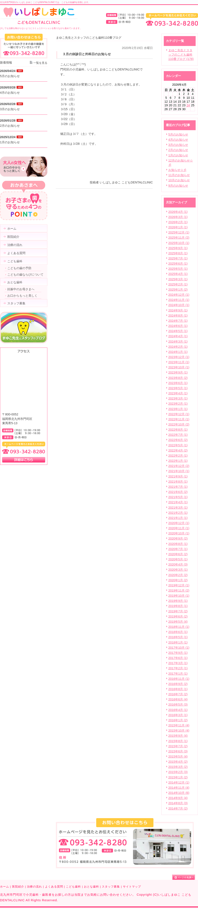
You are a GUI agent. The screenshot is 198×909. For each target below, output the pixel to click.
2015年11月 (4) (178, 725)
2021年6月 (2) (178, 492)
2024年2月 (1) (178, 346)
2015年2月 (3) (178, 772)
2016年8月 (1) (178, 689)
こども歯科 (73, 886)
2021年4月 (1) (178, 502)
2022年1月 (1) (178, 460)
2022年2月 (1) (178, 455)
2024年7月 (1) (178, 320)
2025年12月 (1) (178, 232)
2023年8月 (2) (178, 378)
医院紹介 (18, 886)
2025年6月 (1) (178, 263)
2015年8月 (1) (178, 741)
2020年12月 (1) (178, 523)
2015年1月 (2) (178, 777)
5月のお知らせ (178, 134)
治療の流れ (34, 886)
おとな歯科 (91, 886)
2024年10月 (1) (178, 305)
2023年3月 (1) (178, 398)
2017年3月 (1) (178, 663)
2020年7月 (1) (178, 549)
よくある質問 (54, 886)
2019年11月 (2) (178, 590)
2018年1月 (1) (178, 642)
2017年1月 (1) (178, 673)
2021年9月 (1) (178, 476)
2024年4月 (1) (178, 336)
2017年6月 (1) (178, 658)
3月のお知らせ (178, 144)
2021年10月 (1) (178, 471)
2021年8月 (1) (178, 481)
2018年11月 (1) (178, 626)
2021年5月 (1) (178, 497)
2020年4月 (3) (178, 564)
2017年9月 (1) (178, 652)
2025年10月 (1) (178, 243)
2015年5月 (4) (178, 756)
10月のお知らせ (179, 180)
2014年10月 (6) (178, 793)
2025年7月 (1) (178, 258)
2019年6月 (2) (178, 616)
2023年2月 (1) (178, 403)
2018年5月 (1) (178, 637)
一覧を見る (40, 62)
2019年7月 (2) (178, 611)
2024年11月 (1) (178, 300)
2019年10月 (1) (178, 595)
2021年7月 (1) (178, 486)
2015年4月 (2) (178, 761)
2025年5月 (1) (178, 268)
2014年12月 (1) (178, 782)
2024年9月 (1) (178, 310)
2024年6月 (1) (178, 326)
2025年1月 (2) (178, 289)
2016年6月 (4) (178, 699)
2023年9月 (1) (178, 372)
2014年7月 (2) (178, 808)
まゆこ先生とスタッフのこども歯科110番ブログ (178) (181, 55)
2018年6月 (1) (178, 632)
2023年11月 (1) (178, 362)
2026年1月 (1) (178, 227)
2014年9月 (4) (178, 798)
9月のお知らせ (178, 185)
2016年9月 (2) (178, 684)
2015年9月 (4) (178, 735)
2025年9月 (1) (178, 248)
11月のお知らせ (179, 175)
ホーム (4, 886)
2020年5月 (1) (178, 559)
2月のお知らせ (178, 150)
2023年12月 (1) (178, 357)
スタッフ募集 (111, 886)
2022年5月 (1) (178, 445)
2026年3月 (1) (178, 217)
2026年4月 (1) (178, 212)
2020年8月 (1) (178, 544)
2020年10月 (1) (178, 533)
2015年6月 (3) (178, 751)
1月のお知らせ (178, 155)
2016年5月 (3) (178, 704)
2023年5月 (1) (178, 388)
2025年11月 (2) (178, 237)
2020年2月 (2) (178, 575)
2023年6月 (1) (178, 383)
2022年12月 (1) (178, 414)
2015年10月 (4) (178, 730)
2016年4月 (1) (178, 710)
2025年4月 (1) (178, 274)
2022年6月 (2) (178, 440)
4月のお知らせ (178, 139)
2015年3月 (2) (178, 767)
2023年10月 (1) (178, 367)
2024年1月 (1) (178, 352)
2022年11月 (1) (178, 419)
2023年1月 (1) (178, 409)
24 (188, 105)
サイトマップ (132, 886)
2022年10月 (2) (178, 424)
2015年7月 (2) (178, 746)
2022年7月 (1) (178, 434)
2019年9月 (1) (178, 600)
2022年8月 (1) (178, 429)
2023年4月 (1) (178, 393)
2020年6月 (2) (178, 554)
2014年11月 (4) (178, 787)
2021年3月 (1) (178, 507)
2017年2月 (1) (178, 668)
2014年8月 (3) (178, 803)
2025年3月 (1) (178, 279)
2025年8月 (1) (178, 253)
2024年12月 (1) (178, 294)
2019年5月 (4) (178, 621)
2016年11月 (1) (178, 678)
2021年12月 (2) (178, 466)
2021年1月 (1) (178, 518)
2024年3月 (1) (178, 341)
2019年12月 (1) (178, 585)
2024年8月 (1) (178, 315)
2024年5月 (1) (178, 331)
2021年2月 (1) (178, 512)
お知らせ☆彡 (177, 170)
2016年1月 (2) (178, 720)
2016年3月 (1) (178, 715)
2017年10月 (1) (178, 647)
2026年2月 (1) (178, 222)
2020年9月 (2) (178, 538)
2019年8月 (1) (178, 606)
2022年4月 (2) (178, 450)
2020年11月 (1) (178, 528)
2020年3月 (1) (178, 569)
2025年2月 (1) (178, 284)
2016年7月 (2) (178, 694)
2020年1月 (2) (178, 580)
